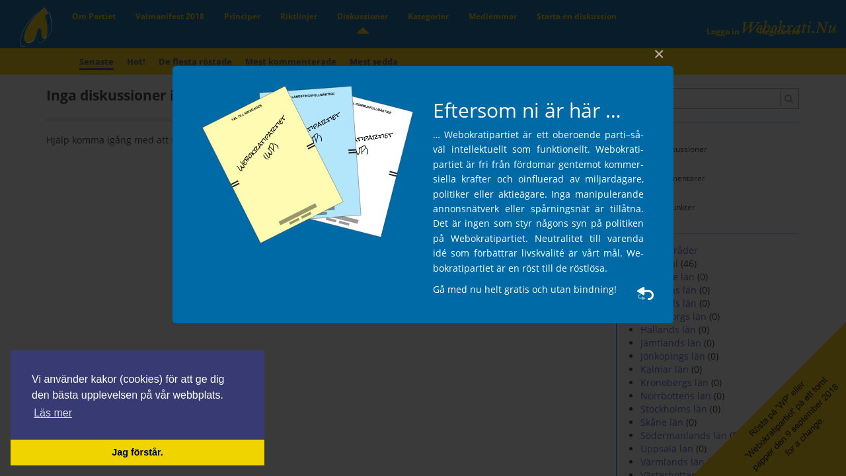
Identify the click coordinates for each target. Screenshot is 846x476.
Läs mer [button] (53, 412)
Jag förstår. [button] (137, 452)
